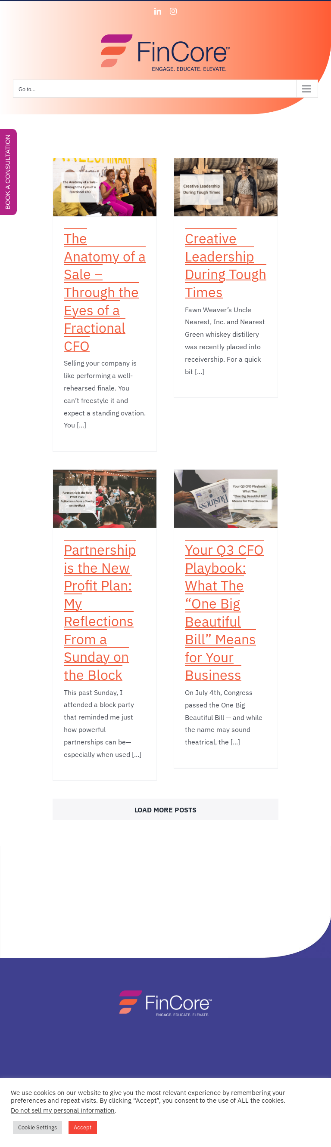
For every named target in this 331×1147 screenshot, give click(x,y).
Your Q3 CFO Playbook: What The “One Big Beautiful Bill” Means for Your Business (224, 612)
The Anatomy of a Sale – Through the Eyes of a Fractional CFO (105, 292)
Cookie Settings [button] (37, 1127)
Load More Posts (165, 810)
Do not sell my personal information (63, 1110)
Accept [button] (83, 1127)
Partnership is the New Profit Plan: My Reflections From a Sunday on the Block (100, 612)
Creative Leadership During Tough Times (225, 265)
